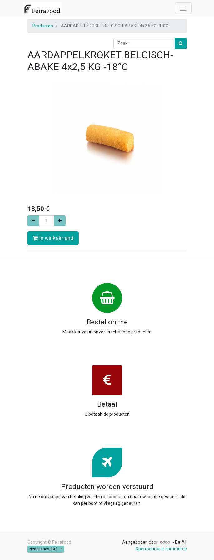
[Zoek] (181, 43)
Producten (42, 25)
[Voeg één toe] (60, 220)
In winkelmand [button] (53, 238)
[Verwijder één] (33, 220)
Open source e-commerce (161, 548)
